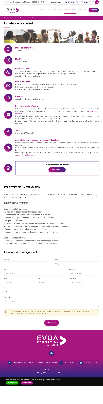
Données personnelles (52, 370)
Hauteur (42, 17)
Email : (39, 278)
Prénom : (56, 260)
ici (45, 313)
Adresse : (7, 269)
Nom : (7, 260)
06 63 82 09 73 (87, 2)
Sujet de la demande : (11, 288)
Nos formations (70, 10)
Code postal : (73, 269)
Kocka (57, 375)
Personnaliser (27, 383)
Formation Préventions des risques (29, 17)
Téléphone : (73, 278)
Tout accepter (12, 383)
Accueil (43, 10)
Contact (94, 10)
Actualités (82, 10)
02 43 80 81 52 (71, 2)
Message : (8, 297)
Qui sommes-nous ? (55, 10)
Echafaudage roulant (52, 17)
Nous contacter (67, 370)
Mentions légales (36, 370)
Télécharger (57, 170)
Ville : (6, 278)
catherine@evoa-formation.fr (25, 155)
